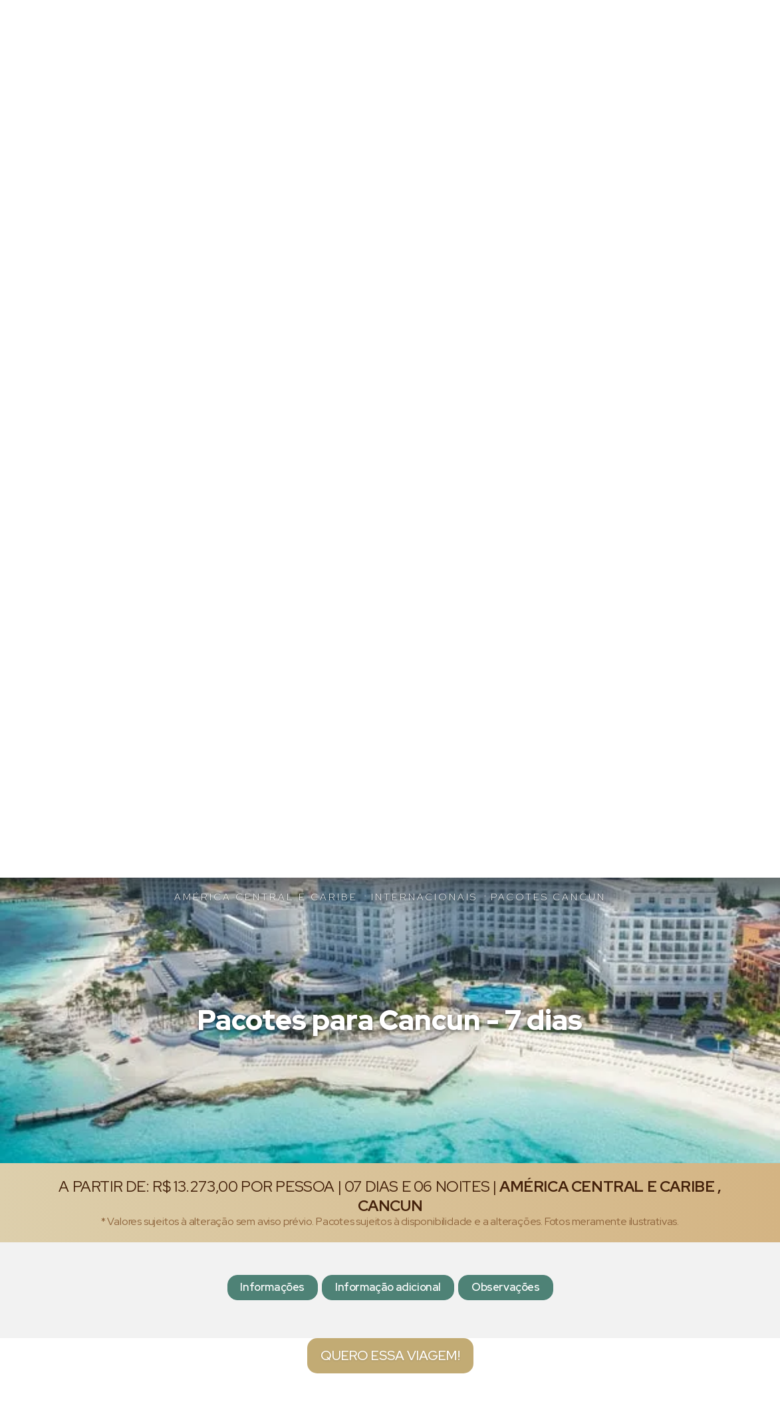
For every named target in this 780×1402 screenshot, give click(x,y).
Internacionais (424, 896)
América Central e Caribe (266, 896)
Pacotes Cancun (548, 896)
